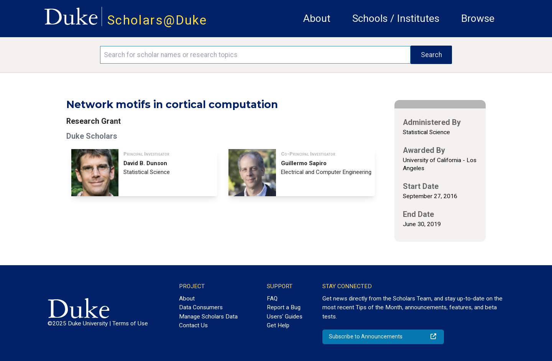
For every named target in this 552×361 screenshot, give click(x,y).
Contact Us (193, 325)
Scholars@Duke (157, 20)
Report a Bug (284, 307)
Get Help (278, 325)
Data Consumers (201, 307)
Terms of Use (130, 323)
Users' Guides (284, 316)
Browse (478, 18)
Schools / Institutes (395, 18)
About (316, 18)
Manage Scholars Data (208, 316)
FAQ (272, 298)
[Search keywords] (255, 55)
